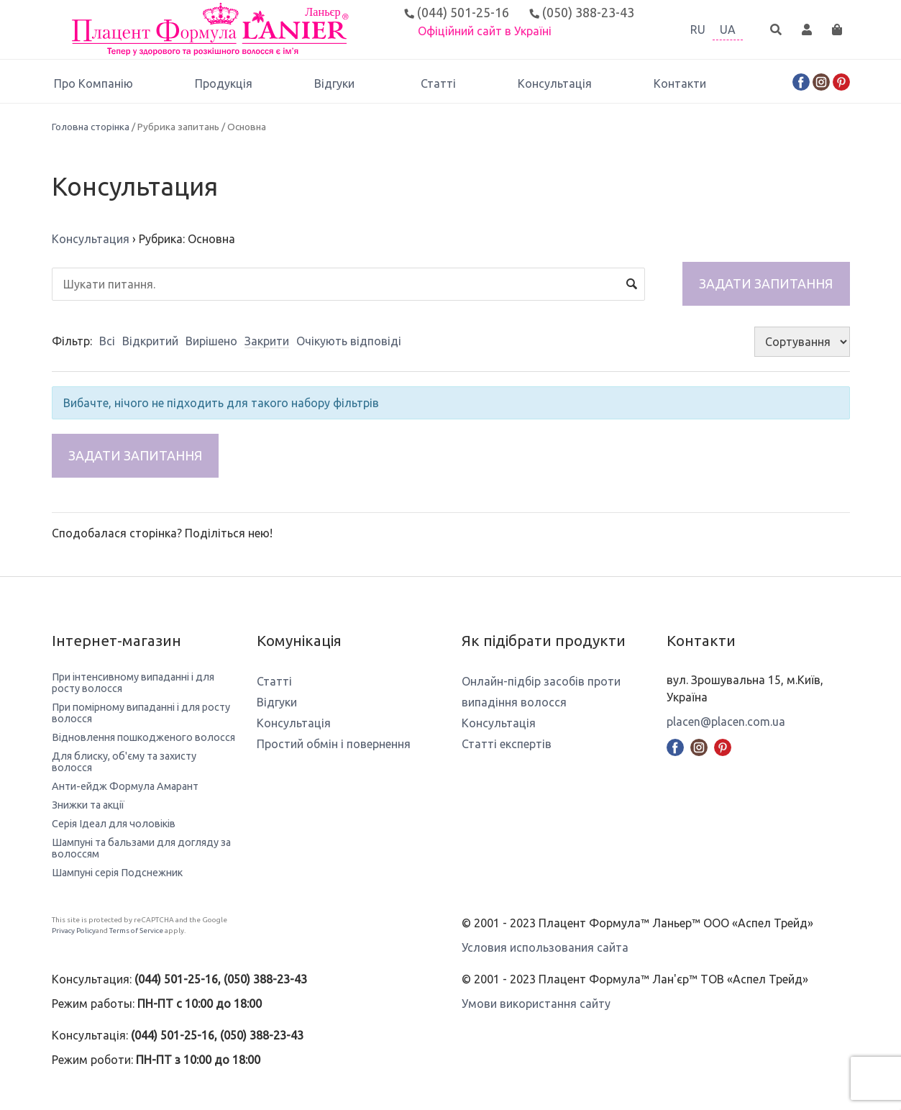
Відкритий (150, 341)
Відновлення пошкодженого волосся (143, 737)
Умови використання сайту (536, 1003)
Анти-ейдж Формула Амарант (125, 786)
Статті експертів (507, 743)
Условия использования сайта (545, 947)
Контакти (680, 83)
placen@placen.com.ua (726, 721)
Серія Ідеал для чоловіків (113, 823)
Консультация (90, 238)
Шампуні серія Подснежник (117, 872)
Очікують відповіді (348, 341)
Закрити (266, 341)
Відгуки (336, 83)
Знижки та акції (88, 805)
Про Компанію (93, 83)
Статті (438, 83)
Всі (107, 341)
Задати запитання (766, 283)
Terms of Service (136, 930)
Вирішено (211, 341)
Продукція (223, 83)
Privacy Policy (74, 930)
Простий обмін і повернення (334, 743)
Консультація (555, 83)
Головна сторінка (90, 126)
